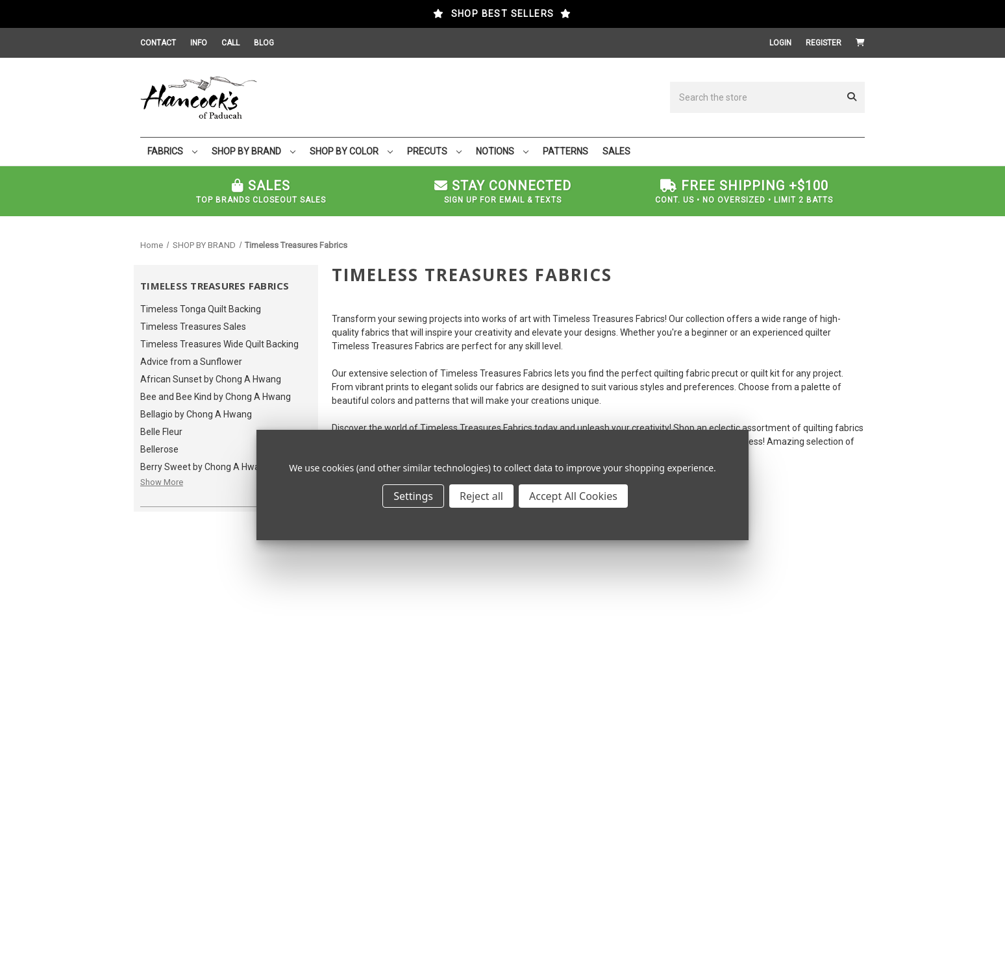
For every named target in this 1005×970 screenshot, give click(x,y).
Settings (413, 496)
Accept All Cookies (573, 496)
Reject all (481, 496)
